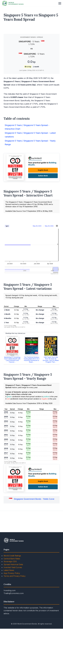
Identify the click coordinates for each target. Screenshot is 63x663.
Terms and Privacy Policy (14, 608)
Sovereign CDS (10, 593)
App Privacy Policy (12, 605)
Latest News (9, 602)
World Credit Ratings (12, 588)
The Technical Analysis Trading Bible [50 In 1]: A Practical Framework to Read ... (31, 391)
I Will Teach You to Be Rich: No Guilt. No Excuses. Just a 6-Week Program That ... (51, 391)
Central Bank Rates (12, 591)
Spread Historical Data (13, 596)
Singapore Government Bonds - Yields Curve (34, 531)
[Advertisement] (31, 28)
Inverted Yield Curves (13, 599)
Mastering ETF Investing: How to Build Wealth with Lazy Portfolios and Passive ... (12, 391)
